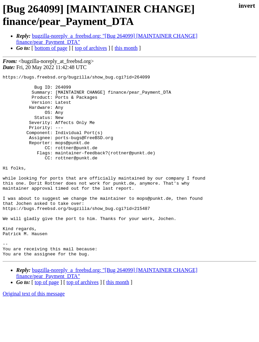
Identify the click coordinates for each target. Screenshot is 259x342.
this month (126, 48)
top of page (47, 318)
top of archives (91, 48)
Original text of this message (34, 330)
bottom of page (51, 48)
